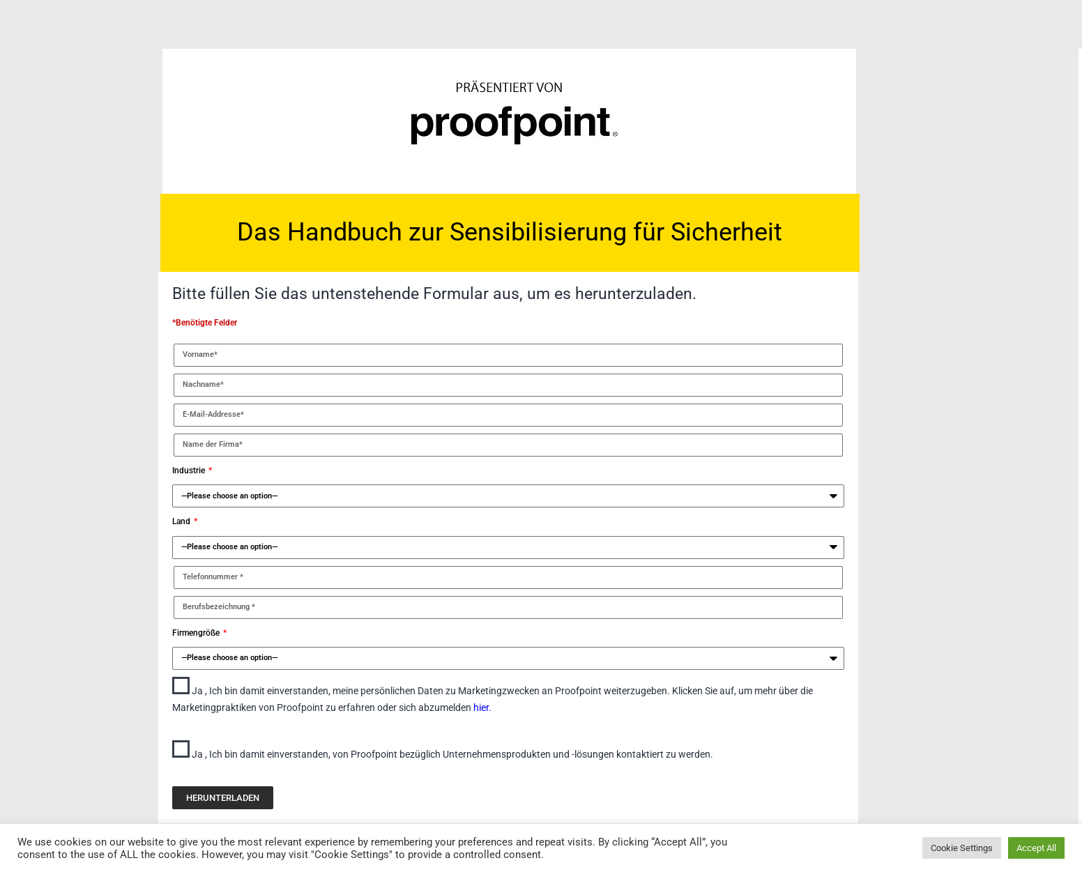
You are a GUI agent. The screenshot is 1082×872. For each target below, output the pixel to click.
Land (182, 521)
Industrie (189, 470)
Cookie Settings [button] (962, 848)
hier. (482, 707)
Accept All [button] (1036, 848)
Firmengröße (197, 633)
